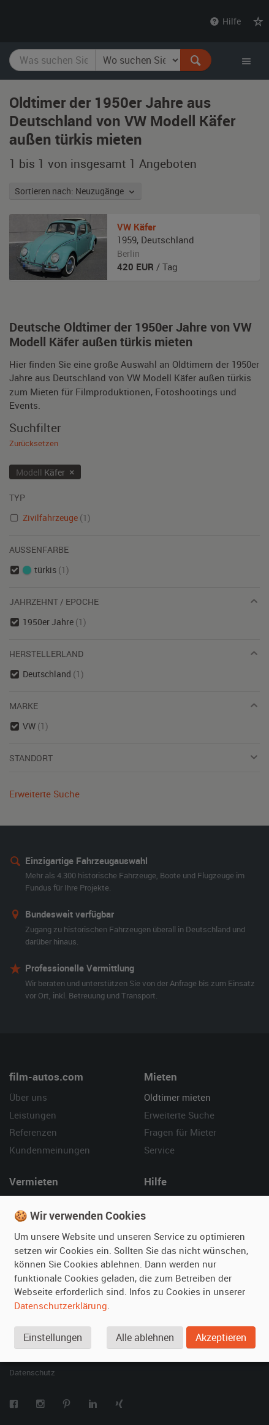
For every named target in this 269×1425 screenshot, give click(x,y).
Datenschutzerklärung (60, 1305)
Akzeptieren (220, 1337)
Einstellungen (52, 1337)
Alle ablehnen (145, 1337)
